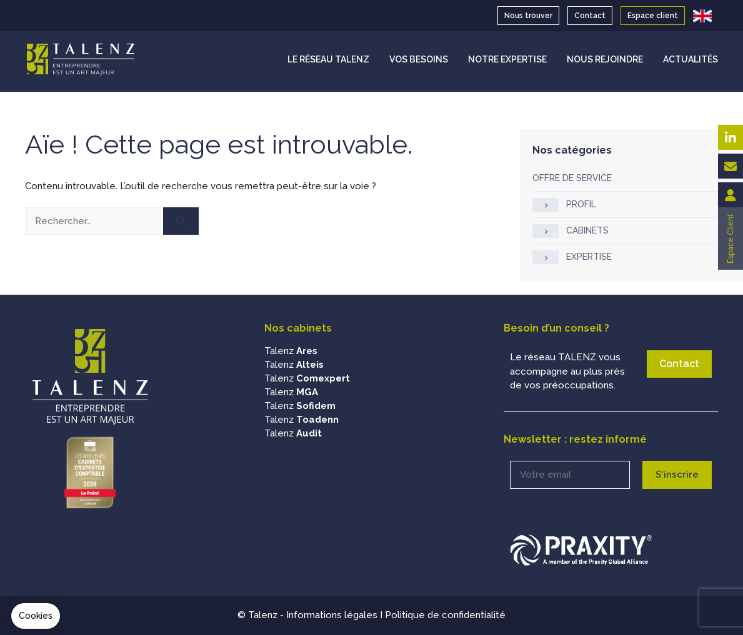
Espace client (652, 15)
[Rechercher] (181, 221)
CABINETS (587, 230)
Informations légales (331, 615)
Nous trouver (528, 15)
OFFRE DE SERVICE (572, 178)
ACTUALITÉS (690, 59)
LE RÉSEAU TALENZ (328, 59)
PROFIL (581, 204)
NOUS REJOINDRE (605, 59)
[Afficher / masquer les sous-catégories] (545, 205)
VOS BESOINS (418, 59)
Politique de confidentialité (445, 615)
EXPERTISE (589, 257)
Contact (590, 15)
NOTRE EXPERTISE (507, 59)
